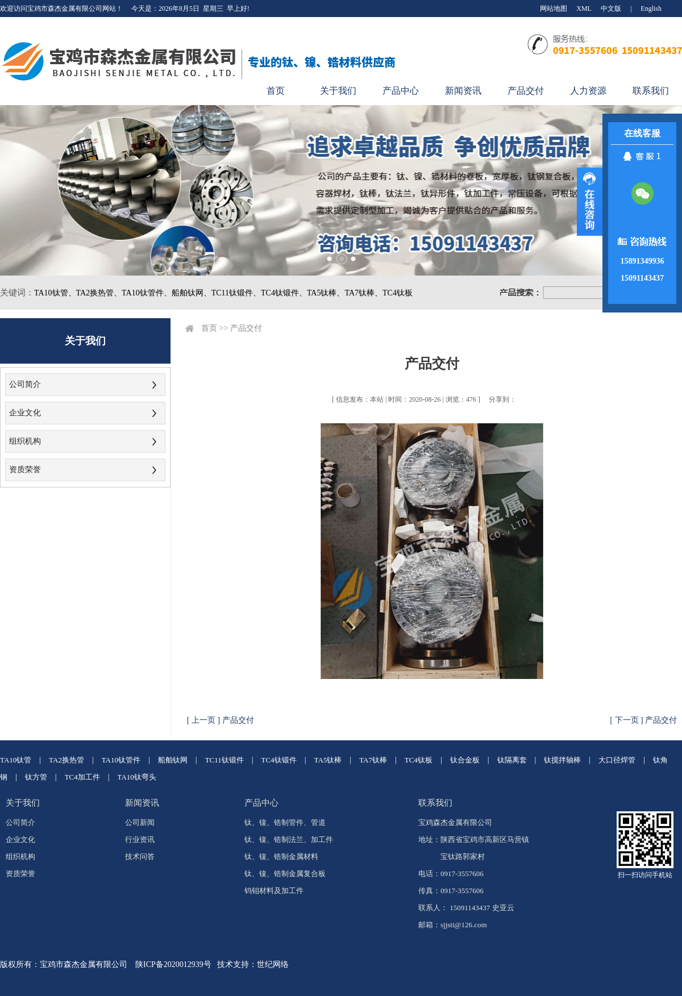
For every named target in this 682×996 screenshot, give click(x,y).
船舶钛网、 (191, 293)
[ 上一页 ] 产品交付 (220, 720)
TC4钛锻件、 (284, 293)
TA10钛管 (15, 760)
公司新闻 (140, 822)
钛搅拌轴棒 (562, 760)
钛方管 (36, 777)
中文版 (611, 8)
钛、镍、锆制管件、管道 (285, 822)
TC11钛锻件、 (236, 293)
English (651, 8)
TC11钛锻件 (224, 760)
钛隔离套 (512, 760)
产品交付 (526, 90)
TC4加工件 (82, 777)
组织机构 (25, 441)
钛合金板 (465, 760)
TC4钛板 (397, 293)
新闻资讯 (463, 90)
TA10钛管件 (121, 760)
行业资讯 (140, 839)
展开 (589, 202)
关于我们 (338, 90)
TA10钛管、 (55, 293)
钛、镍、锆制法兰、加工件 (288, 839)
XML (584, 8)
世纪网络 (273, 964)
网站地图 (553, 8)
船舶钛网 (173, 760)
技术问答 (140, 856)
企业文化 (25, 413)
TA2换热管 (66, 760)
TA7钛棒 (373, 760)
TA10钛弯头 (137, 777)
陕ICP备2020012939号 (173, 964)
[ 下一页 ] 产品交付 (643, 720)
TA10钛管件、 (147, 293)
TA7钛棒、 (363, 293)
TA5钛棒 (328, 760)
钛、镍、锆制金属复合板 (285, 873)
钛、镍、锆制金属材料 (281, 856)
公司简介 (25, 384)
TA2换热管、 (99, 293)
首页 (276, 90)
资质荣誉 (25, 469)
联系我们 (651, 90)
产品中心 (400, 90)
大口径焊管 (616, 760)
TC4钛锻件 (279, 760)
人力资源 (588, 90)
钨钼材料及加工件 (273, 890)
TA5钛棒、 (326, 293)
